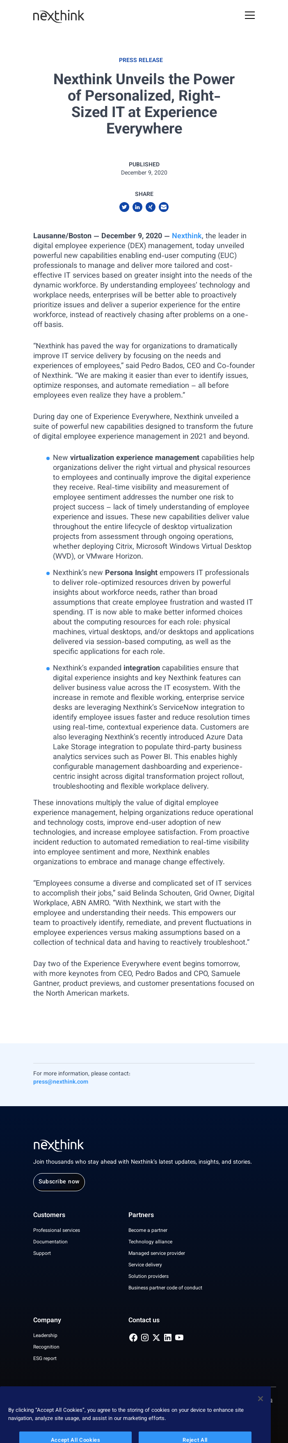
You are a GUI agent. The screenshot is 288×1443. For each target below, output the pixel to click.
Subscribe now (59, 1182)
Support (42, 1253)
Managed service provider (156, 1253)
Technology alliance (150, 1242)
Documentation (50, 1242)
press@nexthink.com (60, 1082)
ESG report (45, 1359)
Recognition (46, 1347)
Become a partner (147, 1230)
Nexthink (187, 236)
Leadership (45, 1336)
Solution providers (148, 1276)
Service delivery (145, 1265)
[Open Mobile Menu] (250, 16)
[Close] (260, 1412)
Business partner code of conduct (165, 1288)
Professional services (56, 1230)
